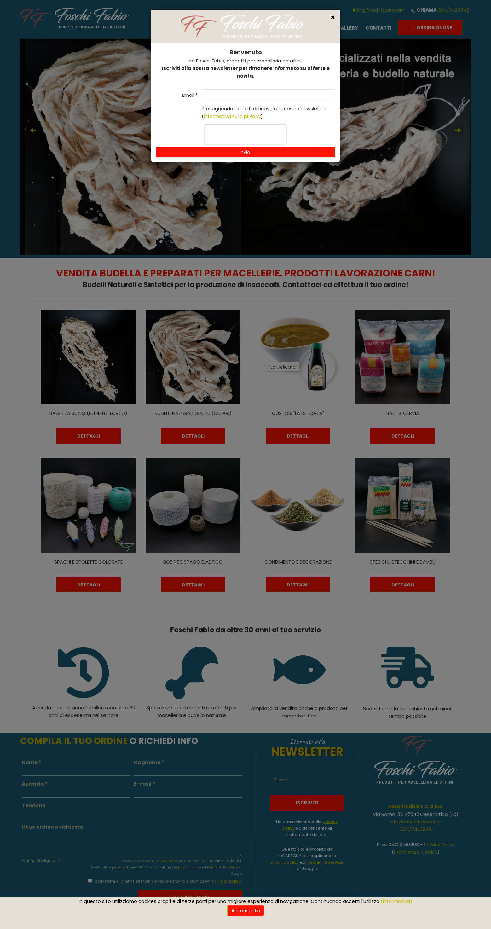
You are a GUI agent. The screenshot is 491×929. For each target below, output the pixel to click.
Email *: (190, 95)
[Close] (333, 17)
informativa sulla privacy (232, 116)
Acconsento (245, 910)
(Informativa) (396, 901)
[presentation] (245, 134)
